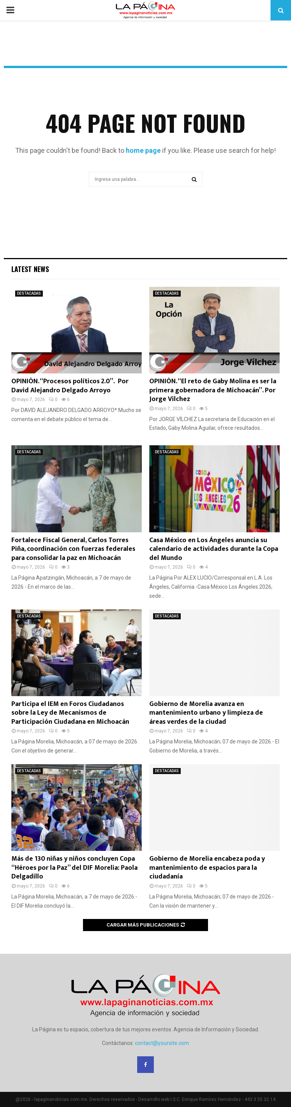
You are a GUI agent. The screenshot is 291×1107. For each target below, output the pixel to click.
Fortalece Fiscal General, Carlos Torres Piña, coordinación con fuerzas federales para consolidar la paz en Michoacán (73, 549)
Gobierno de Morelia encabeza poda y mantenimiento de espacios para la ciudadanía (207, 867)
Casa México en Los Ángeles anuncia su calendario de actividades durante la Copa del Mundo (213, 549)
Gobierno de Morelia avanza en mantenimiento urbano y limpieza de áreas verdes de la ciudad (206, 713)
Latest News (30, 269)
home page (143, 150)
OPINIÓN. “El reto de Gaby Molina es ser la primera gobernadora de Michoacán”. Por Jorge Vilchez (212, 390)
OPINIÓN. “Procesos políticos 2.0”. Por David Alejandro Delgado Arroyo (69, 386)
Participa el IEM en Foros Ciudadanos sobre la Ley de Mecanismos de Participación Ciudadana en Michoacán (70, 713)
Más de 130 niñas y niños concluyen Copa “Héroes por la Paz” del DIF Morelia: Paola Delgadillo (74, 867)
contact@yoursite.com (162, 1043)
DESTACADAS (29, 293)
